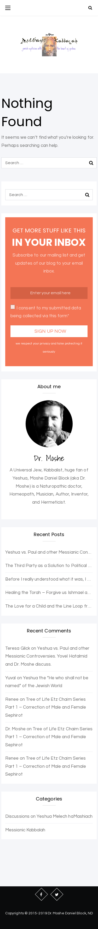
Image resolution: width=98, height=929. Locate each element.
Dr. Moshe (15, 729)
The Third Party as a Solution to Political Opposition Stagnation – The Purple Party (49, 565)
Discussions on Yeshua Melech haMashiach (49, 816)
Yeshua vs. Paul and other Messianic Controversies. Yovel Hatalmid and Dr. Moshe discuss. (49, 552)
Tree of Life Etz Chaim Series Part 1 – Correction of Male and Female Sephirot (45, 707)
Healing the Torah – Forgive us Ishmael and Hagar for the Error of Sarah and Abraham (49, 592)
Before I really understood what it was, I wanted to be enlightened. (49, 579)
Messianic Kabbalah (25, 830)
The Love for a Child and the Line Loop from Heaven (49, 606)
